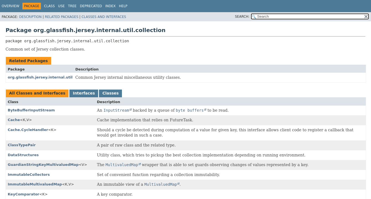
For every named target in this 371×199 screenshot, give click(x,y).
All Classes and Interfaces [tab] (37, 93)
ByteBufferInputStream (31, 110)
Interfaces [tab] (84, 93)
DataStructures (23, 155)
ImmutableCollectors (29, 174)
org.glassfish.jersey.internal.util (40, 77)
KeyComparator (23, 194)
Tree (72, 6)
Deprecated (91, 6)
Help (123, 6)
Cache (14, 120)
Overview (10, 6)
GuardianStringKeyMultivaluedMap (43, 165)
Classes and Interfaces (104, 17)
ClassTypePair (22, 145)
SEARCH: (242, 17)
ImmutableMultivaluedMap (35, 184)
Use (61, 6)
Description (30, 17)
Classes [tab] (110, 93)
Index (110, 6)
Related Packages (61, 17)
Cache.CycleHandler (28, 130)
